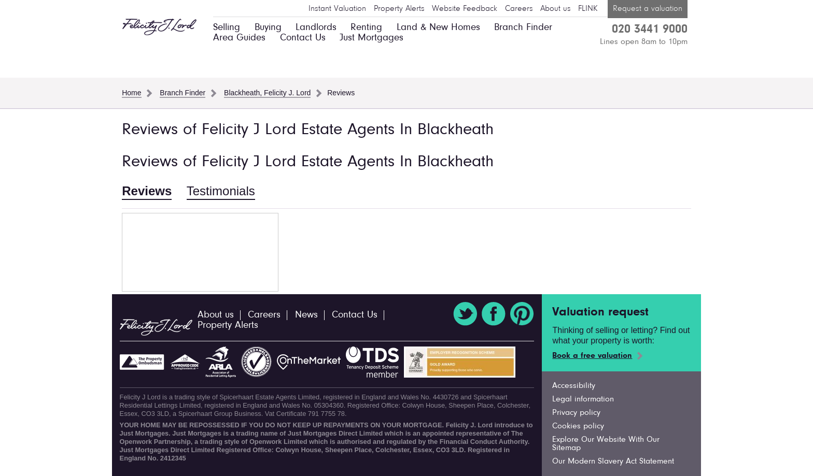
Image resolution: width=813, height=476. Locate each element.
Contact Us (303, 38)
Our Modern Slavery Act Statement (613, 461)
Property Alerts (399, 9)
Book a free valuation (592, 356)
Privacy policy (576, 413)
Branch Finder (523, 28)
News (306, 315)
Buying (268, 28)
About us (555, 9)
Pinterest (522, 314)
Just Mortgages (371, 38)
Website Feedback (464, 9)
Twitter (465, 314)
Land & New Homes (438, 28)
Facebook (494, 314)
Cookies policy (578, 426)
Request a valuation (647, 9)
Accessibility (573, 386)
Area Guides (239, 38)
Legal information (583, 399)
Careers (519, 9)
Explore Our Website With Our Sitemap (606, 444)
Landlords (316, 28)
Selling (226, 28)
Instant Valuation (337, 9)
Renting (366, 28)
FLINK (587, 9)
